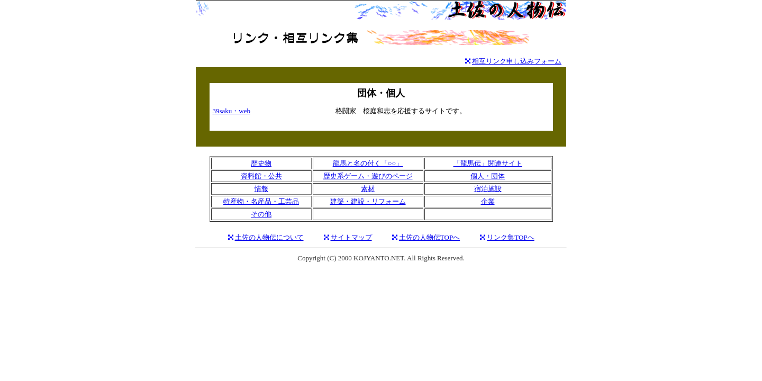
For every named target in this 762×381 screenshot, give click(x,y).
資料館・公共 (261, 176)
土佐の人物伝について (269, 237)
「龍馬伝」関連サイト (487, 163)
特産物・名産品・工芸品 (261, 201)
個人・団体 (487, 176)
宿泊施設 (488, 189)
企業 (488, 201)
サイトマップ (351, 237)
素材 (368, 189)
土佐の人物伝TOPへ (429, 237)
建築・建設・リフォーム (368, 201)
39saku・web (232, 111)
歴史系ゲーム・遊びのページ (368, 176)
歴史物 (261, 163)
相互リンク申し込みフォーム (516, 61)
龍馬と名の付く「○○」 (368, 163)
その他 (261, 214)
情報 (261, 189)
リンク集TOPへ (510, 237)
